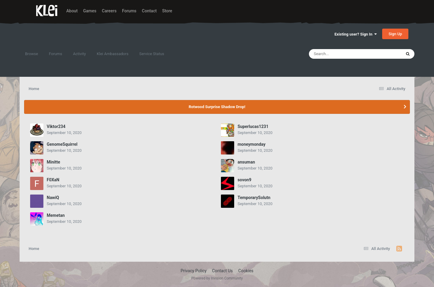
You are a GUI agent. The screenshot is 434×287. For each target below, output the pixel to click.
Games (89, 10)
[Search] (340, 54)
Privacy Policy (193, 270)
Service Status (151, 53)
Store (167, 10)
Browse (31, 53)
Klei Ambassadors (112, 53)
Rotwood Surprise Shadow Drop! (217, 107)
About (72, 10)
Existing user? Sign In (356, 34)
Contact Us (222, 270)
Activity (79, 53)
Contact (149, 10)
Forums (129, 10)
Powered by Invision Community (217, 278)
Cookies (245, 270)
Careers (109, 10)
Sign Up (395, 34)
